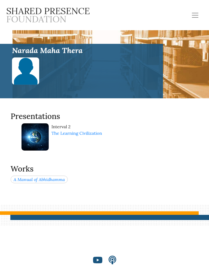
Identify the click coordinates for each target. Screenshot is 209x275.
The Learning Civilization (76, 133)
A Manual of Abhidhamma (39, 179)
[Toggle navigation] (195, 15)
